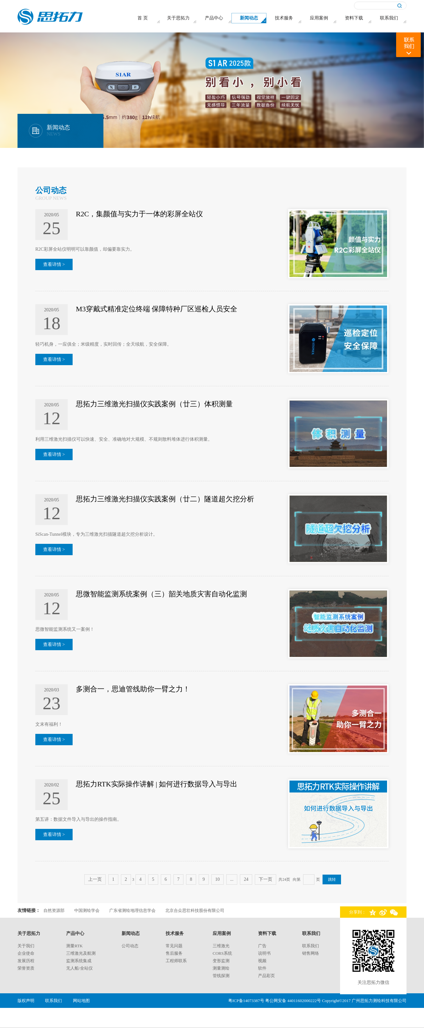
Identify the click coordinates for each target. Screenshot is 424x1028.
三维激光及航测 (81, 953)
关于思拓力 (29, 933)
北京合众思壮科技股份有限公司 (194, 910)
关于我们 (26, 945)
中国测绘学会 (87, 910)
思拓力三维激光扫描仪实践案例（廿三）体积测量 (154, 404)
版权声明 (26, 1000)
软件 (262, 968)
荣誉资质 (26, 968)
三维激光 (221, 945)
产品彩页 (266, 975)
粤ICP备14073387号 (246, 1000)
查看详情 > (54, 264)
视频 (262, 960)
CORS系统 (222, 953)
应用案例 (222, 933)
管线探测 (221, 975)
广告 (262, 945)
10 (217, 879)
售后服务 (174, 953)
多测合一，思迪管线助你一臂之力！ (133, 689)
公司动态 (130, 945)
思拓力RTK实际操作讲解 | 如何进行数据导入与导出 (156, 784)
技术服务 (175, 933)
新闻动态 (131, 933)
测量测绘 (221, 968)
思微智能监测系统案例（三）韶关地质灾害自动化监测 (161, 594)
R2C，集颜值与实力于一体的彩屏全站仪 (139, 214)
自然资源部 (54, 910)
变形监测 (221, 960)
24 (246, 879)
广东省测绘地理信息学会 (132, 910)
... (232, 879)
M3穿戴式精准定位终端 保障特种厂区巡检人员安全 (156, 309)
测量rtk (74, 945)
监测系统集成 (78, 960)
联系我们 (311, 933)
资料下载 (267, 933)
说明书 (264, 953)
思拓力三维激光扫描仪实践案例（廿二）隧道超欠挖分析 (165, 499)
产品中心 (75, 933)
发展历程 (26, 960)
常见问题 (174, 945)
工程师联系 (176, 960)
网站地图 (81, 1000)
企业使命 (26, 953)
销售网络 (310, 953)
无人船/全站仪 (79, 968)
